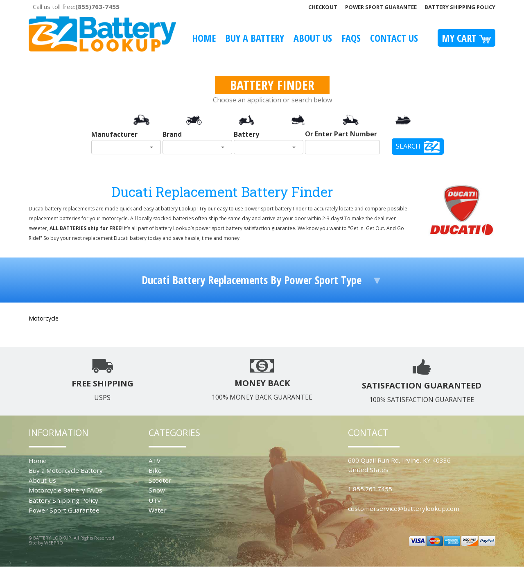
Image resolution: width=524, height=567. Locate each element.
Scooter (160, 480)
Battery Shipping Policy (460, 7)
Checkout (322, 7)
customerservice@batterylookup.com (403, 508)
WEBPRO (53, 543)
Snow (157, 490)
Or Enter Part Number (341, 133)
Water (158, 510)
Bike (155, 470)
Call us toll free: (76, 6)
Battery (246, 134)
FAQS (351, 38)
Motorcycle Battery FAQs (65, 490)
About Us (313, 38)
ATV (154, 460)
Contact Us (394, 38)
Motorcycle (44, 318)
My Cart (466, 38)
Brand (172, 134)
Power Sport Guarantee (381, 7)
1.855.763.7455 (370, 489)
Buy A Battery (254, 38)
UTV (155, 500)
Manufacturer (114, 134)
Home (204, 38)
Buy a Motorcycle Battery (66, 470)
